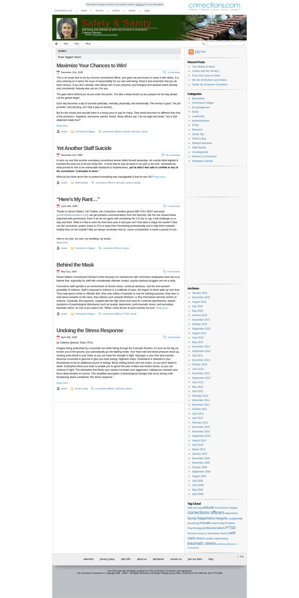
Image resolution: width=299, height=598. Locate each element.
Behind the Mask (75, 265)
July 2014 (197, 355)
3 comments (174, 72)
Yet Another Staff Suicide (83, 148)
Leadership (198, 116)
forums (99, 10)
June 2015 (198, 337)
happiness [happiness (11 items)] (206, 518)
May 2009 (197, 489)
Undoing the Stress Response (89, 330)
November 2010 (201, 431)
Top (242, 556)
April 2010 (197, 444)
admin (64, 388)
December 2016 (201, 297)
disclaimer (158, 559)
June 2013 (198, 369)
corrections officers (112, 131)
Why (66, 43)
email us (140, 4)
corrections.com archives (105, 34)
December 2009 (201, 458)
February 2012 (200, 395)
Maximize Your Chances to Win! (91, 65)
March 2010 (198, 449)
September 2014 (201, 351)
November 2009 (201, 462)
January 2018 (199, 293)
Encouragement (201, 107)
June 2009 (198, 485)
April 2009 (197, 494)
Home (57, 44)
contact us (176, 559)
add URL (126, 559)
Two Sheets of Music (203, 66)
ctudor (64, 131)
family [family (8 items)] (192, 518)
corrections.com (63, 10)
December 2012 (201, 373)
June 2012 (198, 382)
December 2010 (201, 427)
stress (144, 131)
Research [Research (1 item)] (202, 533)
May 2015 (197, 342)
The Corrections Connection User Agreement (171, 571)
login (147, 10)
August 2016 (199, 301)
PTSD (126, 314)
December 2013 (201, 360)
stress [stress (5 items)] (200, 538)
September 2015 (201, 328)
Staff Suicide (81, 182)
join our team (195, 559)
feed (200, 51)
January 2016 (199, 315)
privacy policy (107, 559)
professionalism (200, 120)
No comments (173, 155)
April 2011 (197, 418)
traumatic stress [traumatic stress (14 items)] (201, 543)
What (88, 43)
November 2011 (201, 404)
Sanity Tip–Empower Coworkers (210, 84)
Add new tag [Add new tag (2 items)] (194, 507)
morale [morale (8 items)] (205, 523)
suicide (136, 182)
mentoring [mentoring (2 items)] (193, 523)
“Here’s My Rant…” (78, 199)
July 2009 (197, 480)
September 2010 (201, 435)
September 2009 (201, 471)
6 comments (174, 271)
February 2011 (200, 422)
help (210, 559)
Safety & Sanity (116, 23)
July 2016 (197, 306)
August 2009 (199, 476)
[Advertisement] (214, 175)
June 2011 (198, 413)
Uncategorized (200, 152)
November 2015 (201, 319)
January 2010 (199, 453)
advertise (88, 559)
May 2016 (197, 310)
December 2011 (201, 400)
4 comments (174, 206)
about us (142, 559)
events (116, 10)
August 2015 (199, 333)
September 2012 (201, 378)
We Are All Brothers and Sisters (209, 80)
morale (126, 131)
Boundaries (198, 98)
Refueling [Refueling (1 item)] (192, 533)
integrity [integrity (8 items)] (221, 518)
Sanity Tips (198, 134)
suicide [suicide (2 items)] (209, 538)
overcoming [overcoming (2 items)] (217, 523)
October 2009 (199, 467)
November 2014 (201, 346)
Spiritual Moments (202, 143)
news (84, 10)
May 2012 (197, 386)
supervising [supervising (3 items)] (221, 538)
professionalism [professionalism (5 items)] (214, 528)
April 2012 (197, 391)
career (132, 10)
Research (197, 129)
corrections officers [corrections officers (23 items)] (206, 512)
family (195, 111)
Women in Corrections (204, 156)
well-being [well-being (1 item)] (222, 544)
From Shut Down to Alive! (206, 75)
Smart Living (81, 388)
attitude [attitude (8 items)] (208, 507)
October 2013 (199, 364)
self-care (135, 131)
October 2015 (199, 324)
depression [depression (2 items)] (231, 513)
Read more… (63, 125)
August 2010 (199, 440)
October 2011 (199, 409)
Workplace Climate (202, 161)
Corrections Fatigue (85, 131)
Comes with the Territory (205, 71)
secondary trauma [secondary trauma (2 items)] (218, 533)
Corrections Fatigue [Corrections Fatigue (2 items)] (226, 507)
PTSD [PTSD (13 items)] (230, 527)
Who (77, 43)
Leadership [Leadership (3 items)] (235, 518)
